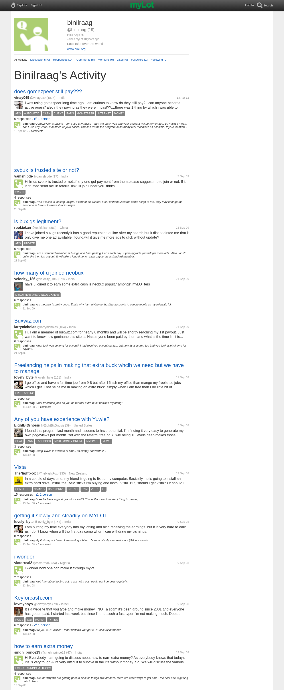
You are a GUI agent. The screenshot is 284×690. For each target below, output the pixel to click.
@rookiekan (40, 227)
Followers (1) (139, 59)
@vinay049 (37, 98)
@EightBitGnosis (52, 425)
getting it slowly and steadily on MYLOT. (61, 515)
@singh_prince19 (53, 652)
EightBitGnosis (27, 425)
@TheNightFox (47, 473)
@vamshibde (43, 176)
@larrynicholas (47, 327)
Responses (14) (63, 59)
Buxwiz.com (28, 321)
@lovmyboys (42, 604)
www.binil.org (76, 49)
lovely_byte (24, 377)
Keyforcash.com (33, 598)
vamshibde (23, 176)
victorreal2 (23, 563)
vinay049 (21, 98)
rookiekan (22, 227)
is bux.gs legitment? (37, 221)
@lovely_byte (43, 377)
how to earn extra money (43, 646)
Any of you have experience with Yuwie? (61, 419)
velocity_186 (24, 279)
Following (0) (159, 59)
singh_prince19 (27, 652)
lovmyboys (23, 604)
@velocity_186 (46, 279)
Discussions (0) (40, 59)
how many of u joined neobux (48, 273)
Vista (20, 467)
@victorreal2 (42, 563)
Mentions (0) (106, 59)
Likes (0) (122, 59)
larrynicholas (25, 327)
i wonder (24, 557)
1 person (44, 119)
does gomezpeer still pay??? (48, 91)
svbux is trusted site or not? (46, 170)
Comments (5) (86, 59)
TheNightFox (25, 473)
